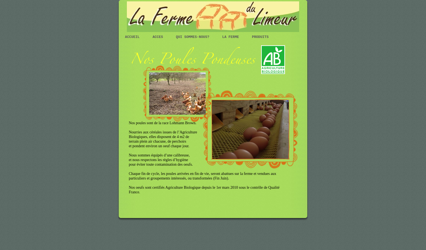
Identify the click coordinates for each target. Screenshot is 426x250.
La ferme (231, 37)
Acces (158, 37)
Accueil (133, 37)
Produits (260, 37)
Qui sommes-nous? (194, 37)
